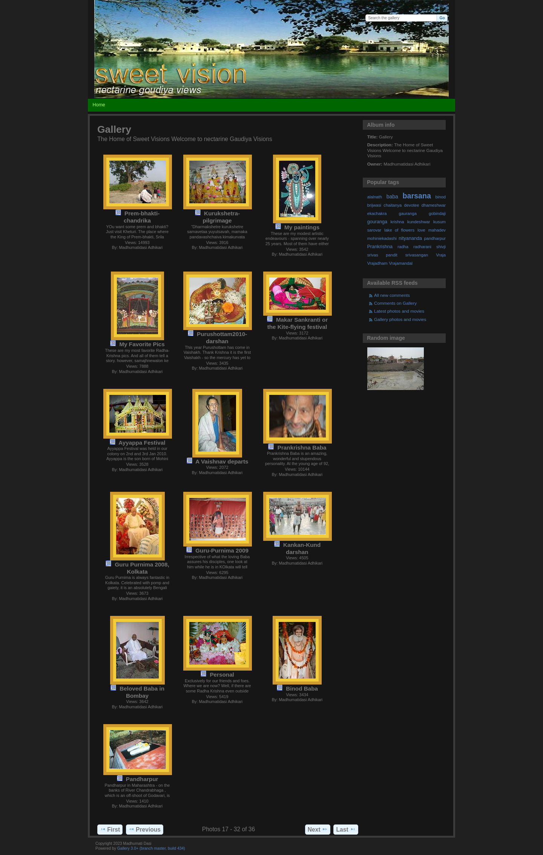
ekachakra (377, 213)
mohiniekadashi (382, 238)
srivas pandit (382, 255)
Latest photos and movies (399, 311)
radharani (422, 246)
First (110, 829)
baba (392, 196)
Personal (222, 674)
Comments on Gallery (395, 303)
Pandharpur (142, 779)
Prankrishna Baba (302, 447)
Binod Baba (302, 688)
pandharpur (435, 238)
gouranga (377, 221)
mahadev (437, 230)
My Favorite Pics (141, 344)
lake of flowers (399, 230)
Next (318, 829)
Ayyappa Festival (141, 442)
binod (441, 197)
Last (346, 829)
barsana (417, 196)
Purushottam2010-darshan (222, 337)
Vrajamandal (401, 263)
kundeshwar (418, 222)
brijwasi (374, 205)
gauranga (408, 213)
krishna (397, 222)
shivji (441, 246)
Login (443, 6)
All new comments (392, 295)
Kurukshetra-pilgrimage (221, 217)
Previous (145, 829)
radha (402, 246)
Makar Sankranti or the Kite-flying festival (297, 323)
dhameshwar (434, 205)
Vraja (441, 255)
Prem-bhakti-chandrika (142, 217)
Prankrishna (380, 246)
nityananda (410, 238)
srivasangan (416, 255)
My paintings (301, 227)
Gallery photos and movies (400, 319)
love (421, 230)
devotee (411, 205)
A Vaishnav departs (221, 461)
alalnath (374, 197)
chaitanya (392, 205)
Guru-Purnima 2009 (221, 550)
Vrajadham (377, 263)
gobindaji (437, 213)
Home (98, 104)
